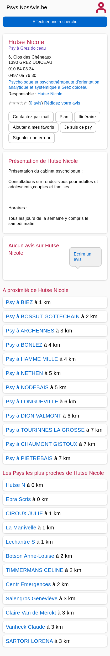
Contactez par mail (31, 116)
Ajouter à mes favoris (33, 127)
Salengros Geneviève (31, 598)
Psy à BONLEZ (24, 345)
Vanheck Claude (25, 627)
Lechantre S (20, 542)
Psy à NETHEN (24, 373)
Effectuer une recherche (55, 21)
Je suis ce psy (78, 127)
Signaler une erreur (31, 138)
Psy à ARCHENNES (30, 331)
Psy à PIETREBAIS (29, 458)
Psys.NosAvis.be (27, 7)
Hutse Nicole (50, 94)
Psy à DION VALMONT (33, 416)
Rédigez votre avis (62, 103)
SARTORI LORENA (29, 641)
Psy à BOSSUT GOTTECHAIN (43, 316)
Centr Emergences (28, 584)
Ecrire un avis (82, 257)
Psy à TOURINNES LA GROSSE (45, 430)
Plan (64, 116)
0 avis (35, 103)
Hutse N (15, 485)
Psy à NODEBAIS (27, 387)
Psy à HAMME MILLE (32, 359)
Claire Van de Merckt (31, 613)
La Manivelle (22, 527)
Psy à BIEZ (19, 302)
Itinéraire (87, 116)
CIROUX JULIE (24, 513)
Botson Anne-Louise (30, 556)
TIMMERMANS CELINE (35, 570)
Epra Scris (18, 499)
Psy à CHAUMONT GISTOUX (41, 444)
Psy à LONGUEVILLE (32, 401)
